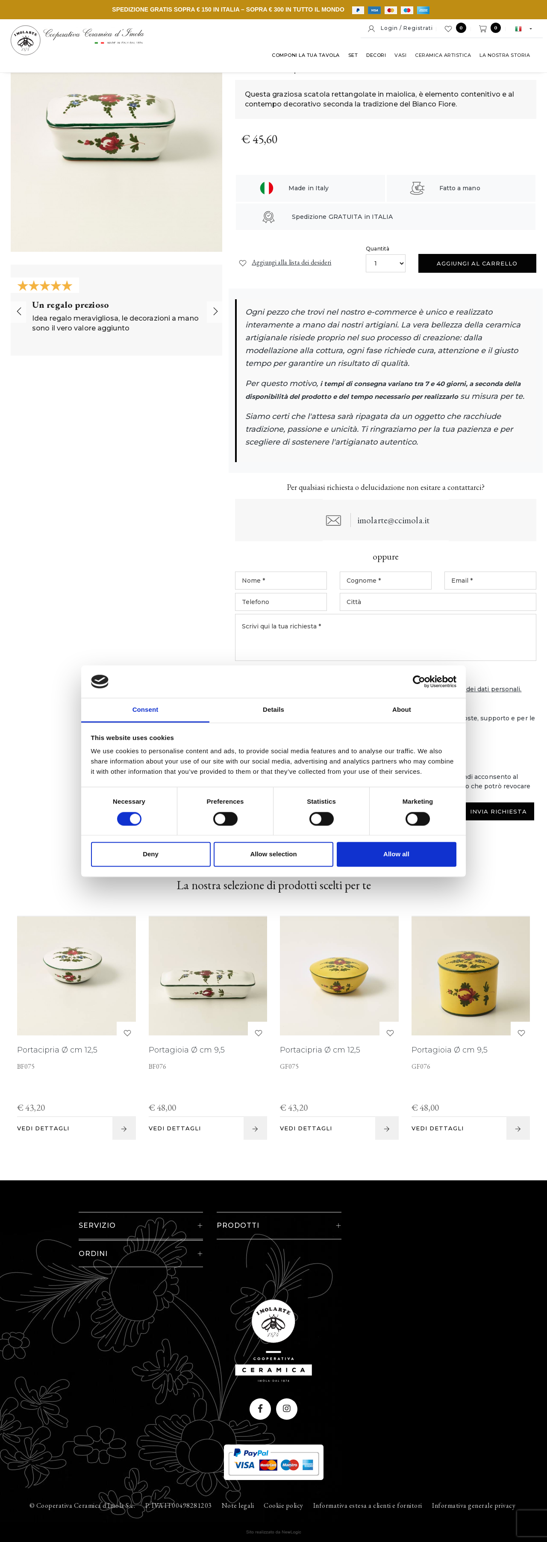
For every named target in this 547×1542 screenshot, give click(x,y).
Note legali (238, 1491)
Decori (376, 55)
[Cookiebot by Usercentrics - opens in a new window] (419, 681)
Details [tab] (273, 710)
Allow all (396, 854)
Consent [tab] (145, 710)
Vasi (400, 55)
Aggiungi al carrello (477, 263)
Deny (151, 854)
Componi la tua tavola (306, 55)
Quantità (377, 248)
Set (353, 55)
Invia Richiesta (498, 825)
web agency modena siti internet (273, 1518)
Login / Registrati (400, 28)
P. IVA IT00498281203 (178, 1491)
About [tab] (401, 710)
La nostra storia (504, 55)
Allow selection (273, 854)
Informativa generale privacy (473, 1491)
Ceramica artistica (443, 55)
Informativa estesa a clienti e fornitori (367, 1491)
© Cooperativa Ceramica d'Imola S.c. (82, 1491)
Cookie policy (283, 1491)
